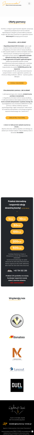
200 (17, 241)
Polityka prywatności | (12, 428)
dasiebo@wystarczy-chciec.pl (17, 424)
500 (17, 248)
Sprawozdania (27, 428)
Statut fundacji (20, 428)
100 (17, 232)
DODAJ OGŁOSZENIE (17, 83)
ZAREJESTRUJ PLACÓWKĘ (17, 118)
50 (17, 225)
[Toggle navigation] (29, 3)
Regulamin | (5, 428)
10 (22, 219)
